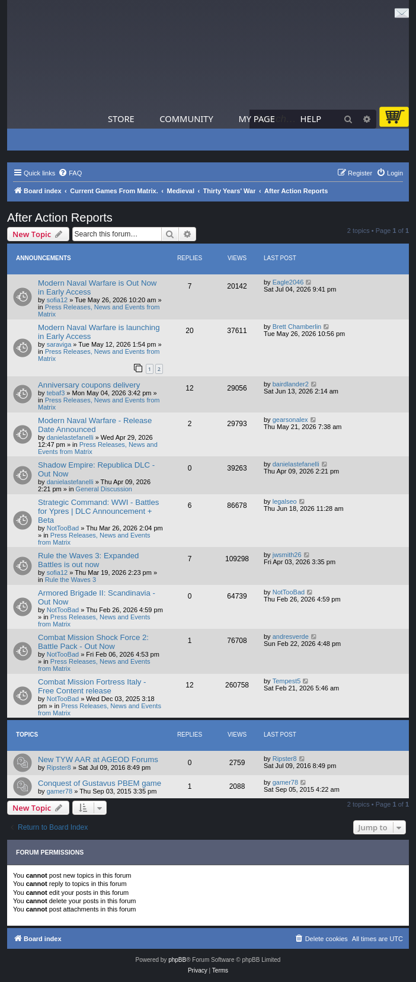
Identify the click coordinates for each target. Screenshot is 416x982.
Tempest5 (287, 680)
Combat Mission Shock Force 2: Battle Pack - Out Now (93, 642)
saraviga (59, 344)
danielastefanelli (70, 437)
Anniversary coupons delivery (89, 384)
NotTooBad (63, 528)
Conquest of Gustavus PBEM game (99, 783)
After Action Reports (60, 217)
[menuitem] (70, 173)
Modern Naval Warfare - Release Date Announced (95, 425)
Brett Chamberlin (297, 326)
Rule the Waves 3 (70, 579)
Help (311, 118)
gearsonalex (290, 419)
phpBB (177, 960)
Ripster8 (59, 767)
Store (121, 118)
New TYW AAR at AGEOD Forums (98, 759)
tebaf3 (56, 392)
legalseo (285, 501)
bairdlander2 (291, 384)
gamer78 (59, 791)
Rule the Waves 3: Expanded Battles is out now (88, 560)
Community (186, 118)
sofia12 (57, 299)
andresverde (291, 636)
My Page (256, 118)
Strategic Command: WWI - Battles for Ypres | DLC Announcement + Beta (98, 511)
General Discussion (104, 488)
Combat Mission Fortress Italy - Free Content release (92, 686)
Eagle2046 (288, 282)
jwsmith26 (287, 554)
